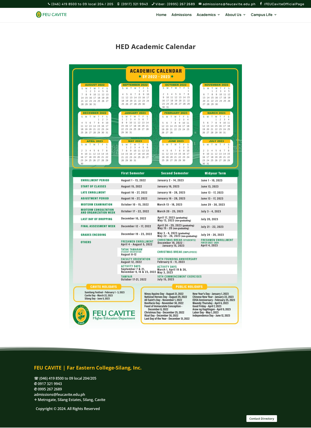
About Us (233, 15)
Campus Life (262, 15)
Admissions (181, 15)
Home (161, 15)
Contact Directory (261, 419)
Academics (206, 15)
